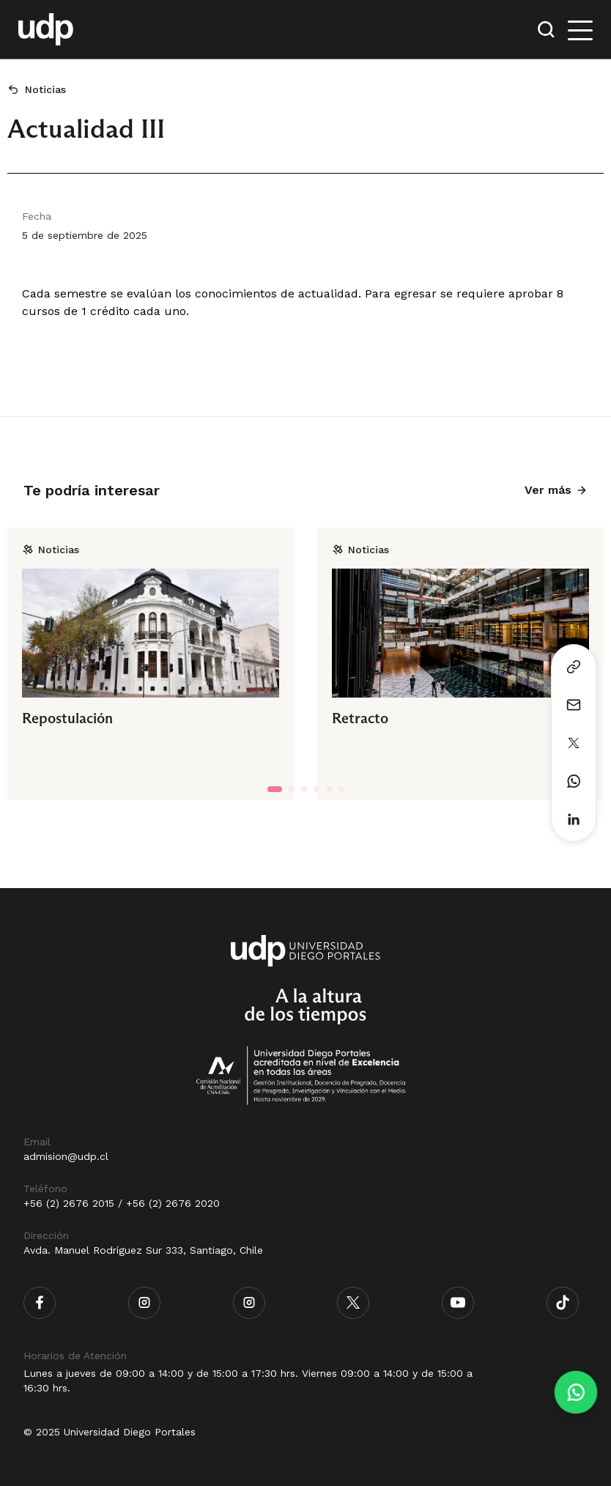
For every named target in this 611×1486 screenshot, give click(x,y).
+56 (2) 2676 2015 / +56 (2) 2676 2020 (121, 1203)
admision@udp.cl (65, 1156)
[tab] (274, 789)
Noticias (45, 89)
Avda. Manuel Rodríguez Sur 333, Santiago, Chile (143, 1250)
